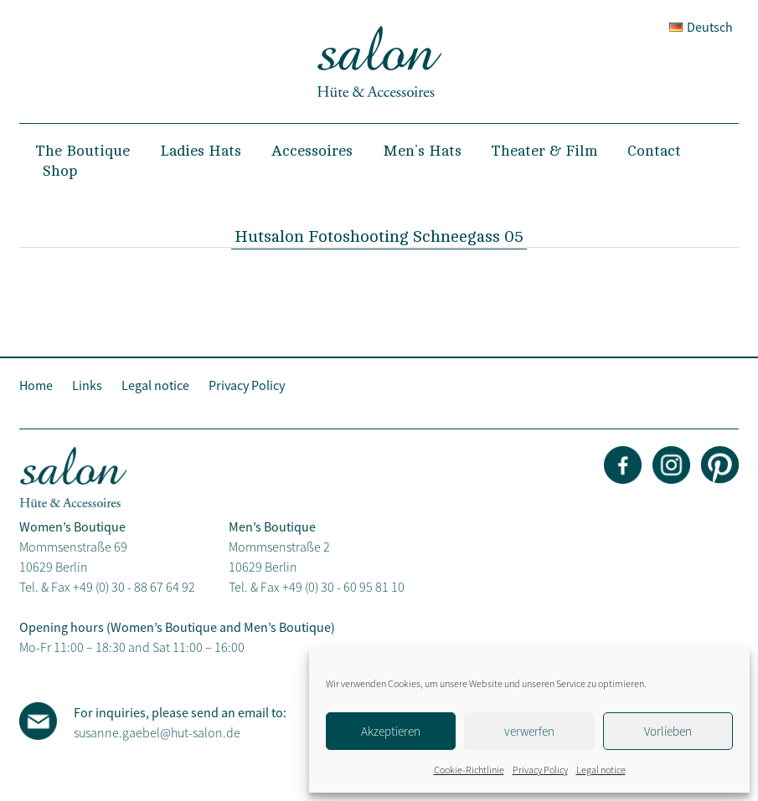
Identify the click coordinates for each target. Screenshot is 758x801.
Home (36, 385)
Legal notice (601, 769)
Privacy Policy (540, 769)
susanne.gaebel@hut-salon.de (157, 732)
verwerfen (529, 731)
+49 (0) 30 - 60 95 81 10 (343, 586)
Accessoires (312, 150)
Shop (60, 170)
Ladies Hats (200, 150)
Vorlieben (668, 731)
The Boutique (83, 150)
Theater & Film (544, 150)
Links (87, 385)
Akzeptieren (390, 731)
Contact (654, 150)
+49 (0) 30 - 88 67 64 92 (134, 586)
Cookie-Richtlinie (469, 769)
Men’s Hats (422, 150)
